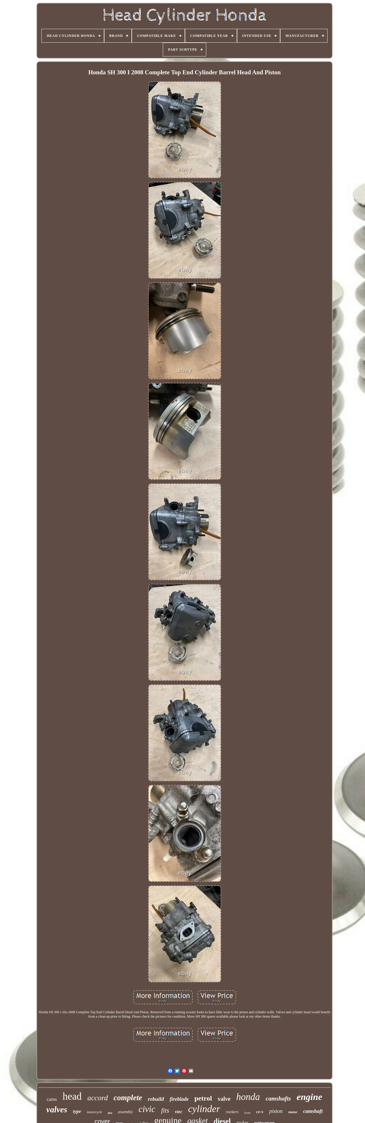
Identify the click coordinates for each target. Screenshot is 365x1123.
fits (165, 1110)
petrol (203, 1098)
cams (52, 1099)
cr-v (259, 1111)
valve (224, 1099)
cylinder (204, 1108)
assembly (125, 1112)
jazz (110, 1112)
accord (97, 1098)
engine (309, 1097)
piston (275, 1111)
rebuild (156, 1099)
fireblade (179, 1099)
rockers (232, 1111)
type (77, 1111)
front (247, 1112)
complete (128, 1097)
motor (292, 1112)
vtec (178, 1111)
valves (56, 1109)
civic (147, 1109)
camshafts (278, 1098)
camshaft (313, 1111)
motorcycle (94, 1112)
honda (248, 1097)
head (72, 1096)
